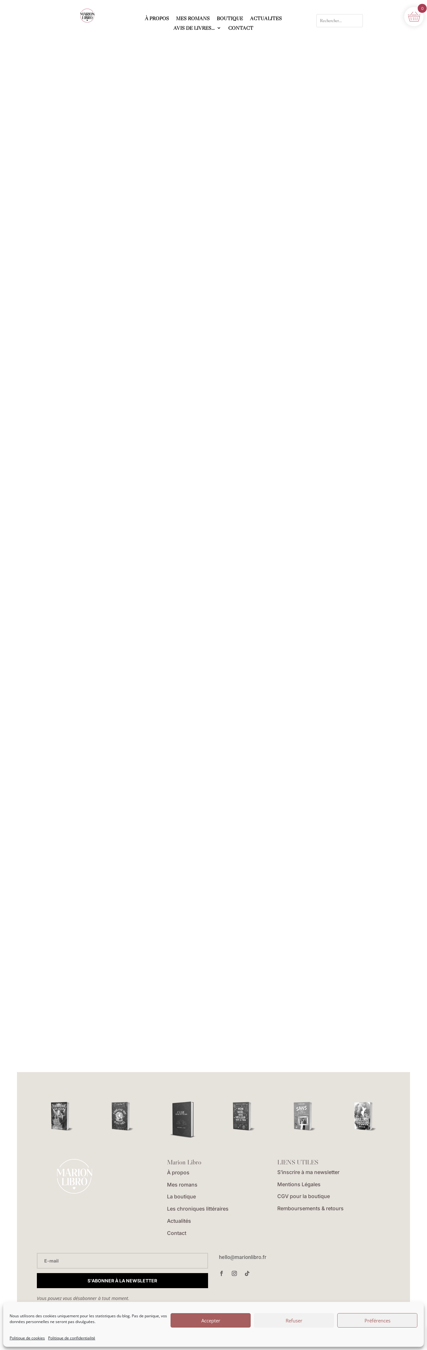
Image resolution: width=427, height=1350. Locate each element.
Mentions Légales (299, 1184)
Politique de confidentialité (71, 1338)
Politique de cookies (27, 1338)
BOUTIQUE (230, 18)
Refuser (294, 1320)
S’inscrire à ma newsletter (308, 1172)
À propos (178, 1172)
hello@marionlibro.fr (242, 1257)
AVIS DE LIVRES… (194, 28)
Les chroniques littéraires (198, 1208)
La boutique (181, 1196)
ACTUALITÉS (266, 18)
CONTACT (240, 28)
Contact (176, 1233)
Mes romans (182, 1184)
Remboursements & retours (310, 1208)
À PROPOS (157, 18)
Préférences (377, 1320)
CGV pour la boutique (303, 1196)
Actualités (179, 1221)
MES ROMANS (193, 18)
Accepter (210, 1320)
